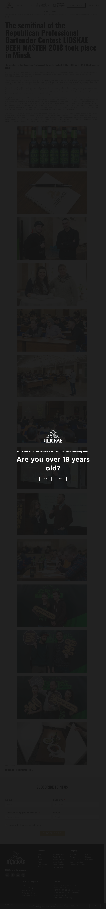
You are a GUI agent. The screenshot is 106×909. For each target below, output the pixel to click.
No (60, 479)
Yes (45, 479)
